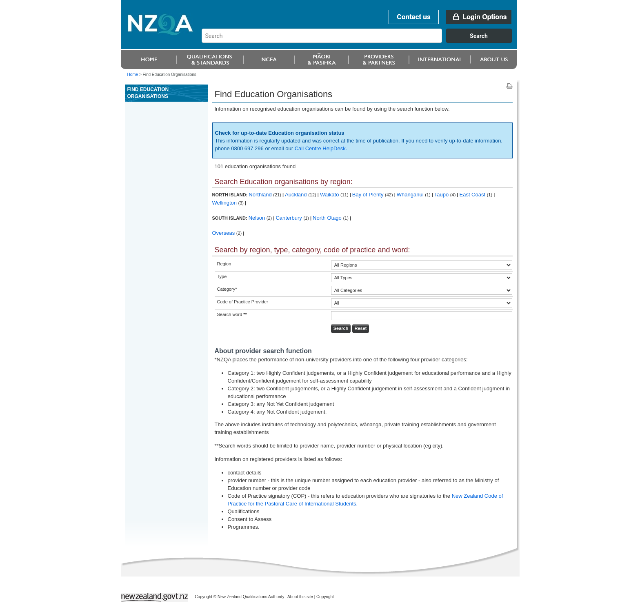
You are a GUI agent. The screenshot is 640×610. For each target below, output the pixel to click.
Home (132, 74)
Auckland (296, 194)
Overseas (224, 233)
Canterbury (289, 218)
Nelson (258, 218)
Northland (261, 194)
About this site (300, 596)
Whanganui (411, 194)
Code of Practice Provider (242, 301)
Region (224, 263)
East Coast (473, 194)
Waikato (330, 194)
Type (222, 276)
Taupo (442, 194)
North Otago (328, 218)
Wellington (225, 203)
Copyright (325, 596)
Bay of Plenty (368, 194)
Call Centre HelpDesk (320, 148)
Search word (232, 314)
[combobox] (360, 41)
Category (227, 289)
